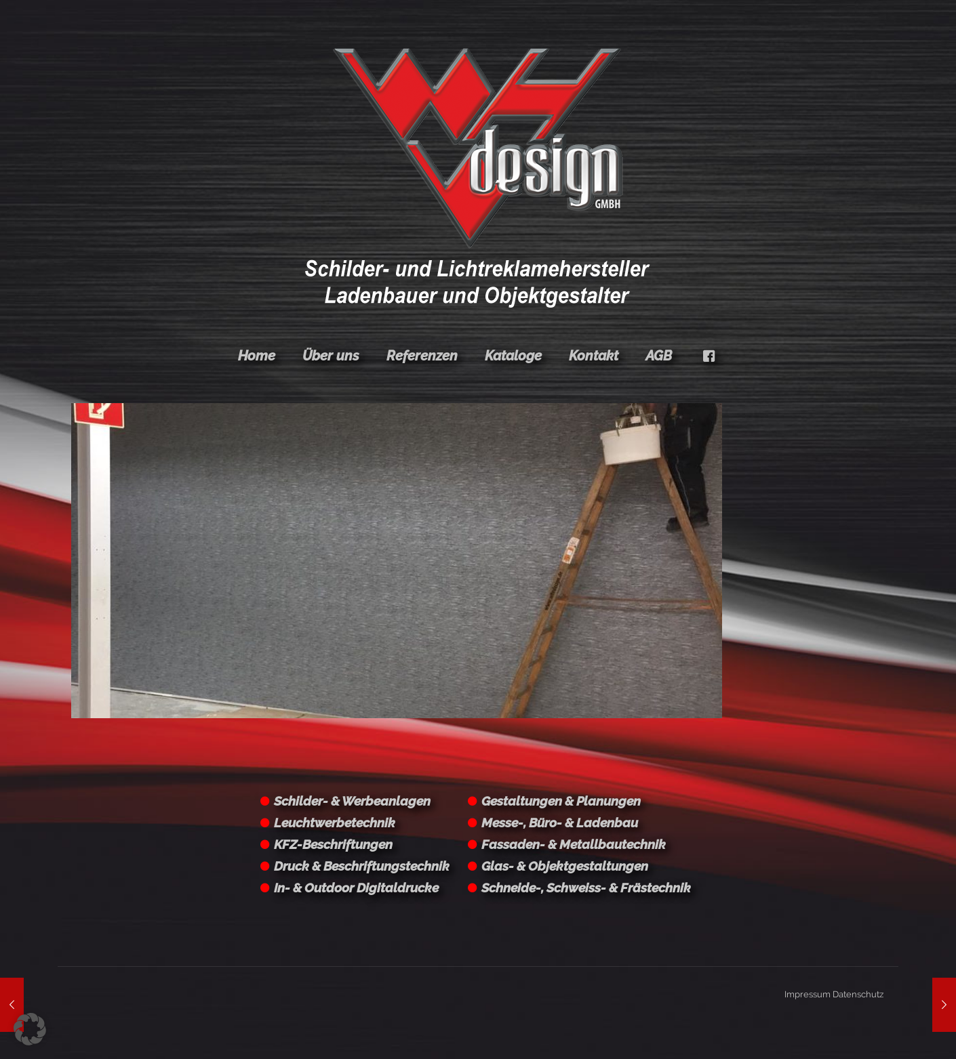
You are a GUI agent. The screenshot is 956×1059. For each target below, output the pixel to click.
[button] (30, 1029)
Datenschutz (858, 994)
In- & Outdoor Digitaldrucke (356, 887)
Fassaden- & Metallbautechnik (573, 844)
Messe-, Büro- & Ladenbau (559, 822)
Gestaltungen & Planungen (561, 800)
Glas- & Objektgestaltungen (564, 865)
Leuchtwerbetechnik (334, 822)
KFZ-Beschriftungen (333, 844)
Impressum (807, 994)
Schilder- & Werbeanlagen (352, 800)
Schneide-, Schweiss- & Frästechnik (586, 887)
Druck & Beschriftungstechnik (362, 865)
